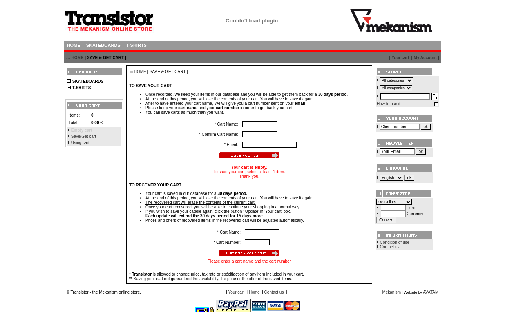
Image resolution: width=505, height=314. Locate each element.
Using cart (80, 142)
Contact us (390, 247)
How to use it (388, 104)
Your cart (400, 57)
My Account (424, 57)
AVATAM (430, 292)
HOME (77, 57)
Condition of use (394, 242)
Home (254, 292)
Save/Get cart (83, 136)
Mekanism (391, 292)
